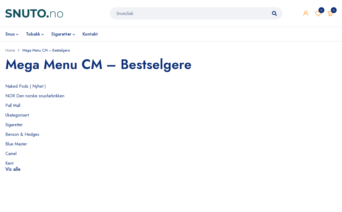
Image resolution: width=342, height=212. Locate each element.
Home (10, 50)
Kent (9, 163)
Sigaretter (14, 125)
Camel (11, 154)
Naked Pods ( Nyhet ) (25, 86)
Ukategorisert (17, 115)
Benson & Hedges (22, 134)
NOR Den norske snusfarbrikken (34, 96)
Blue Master (16, 144)
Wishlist (318, 13)
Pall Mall (12, 105)
